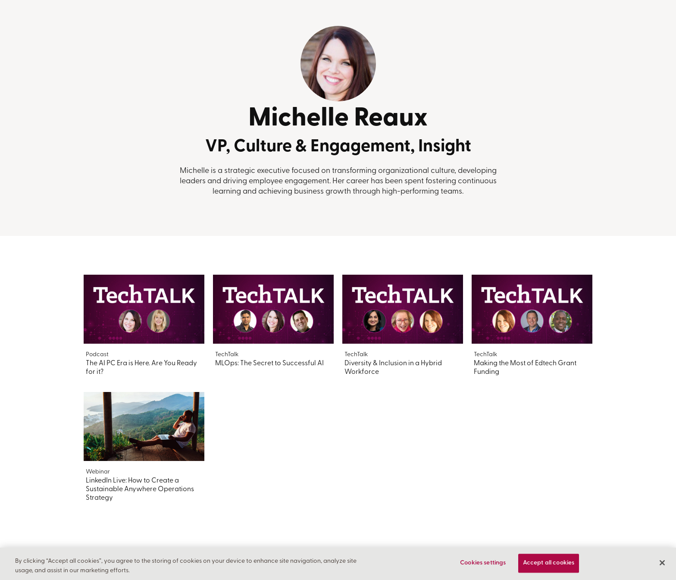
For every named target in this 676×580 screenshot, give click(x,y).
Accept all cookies (549, 563)
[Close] (662, 562)
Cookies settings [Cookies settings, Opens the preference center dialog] (483, 563)
